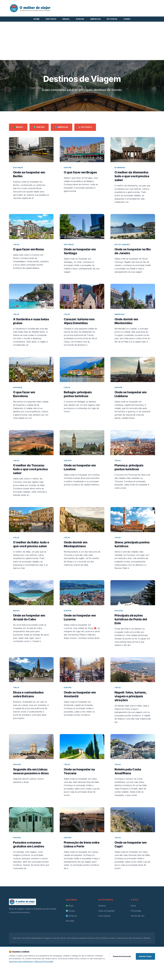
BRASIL (66, 19)
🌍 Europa (39, 127)
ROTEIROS (112, 19)
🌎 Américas (61, 127)
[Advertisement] (82, 41)
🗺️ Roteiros (85, 127)
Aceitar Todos (145, 956)
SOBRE (127, 19)
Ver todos (70, 921)
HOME (37, 19)
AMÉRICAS (95, 19)
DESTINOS (51, 19)
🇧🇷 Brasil (18, 127)
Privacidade (136, 911)
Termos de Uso (137, 916)
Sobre (133, 906)
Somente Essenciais (122, 956)
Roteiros (102, 906)
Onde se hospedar (106, 911)
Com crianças (104, 916)
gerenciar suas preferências (21, 961)
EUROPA (80, 19)
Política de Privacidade (43, 961)
